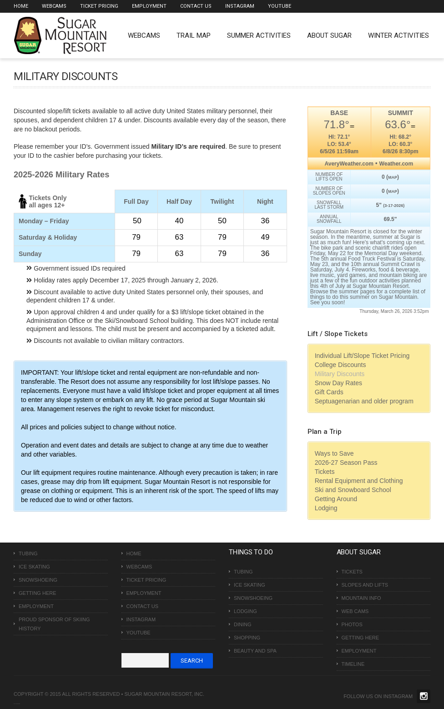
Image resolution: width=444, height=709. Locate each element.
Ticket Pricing (99, 6)
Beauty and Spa (255, 651)
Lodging (326, 508)
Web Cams (355, 611)
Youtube (279, 6)
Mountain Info (361, 598)
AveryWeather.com (349, 164)
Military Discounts (340, 373)
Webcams (54, 6)
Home (21, 6)
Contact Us (196, 6)
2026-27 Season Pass (346, 462)
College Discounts (340, 364)
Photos (352, 624)
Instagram (239, 6)
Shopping (247, 637)
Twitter (423, 696)
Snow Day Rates (338, 383)
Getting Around (336, 499)
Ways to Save (334, 453)
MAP (392, 177)
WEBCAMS (144, 35)
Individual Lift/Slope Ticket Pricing (362, 355)
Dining (243, 624)
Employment (149, 6)
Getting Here (37, 593)
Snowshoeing (38, 580)
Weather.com (396, 164)
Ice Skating (34, 566)
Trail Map (194, 35)
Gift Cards (329, 392)
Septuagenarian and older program (364, 401)
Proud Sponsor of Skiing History (54, 624)
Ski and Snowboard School (353, 489)
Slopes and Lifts (365, 585)
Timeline (353, 664)
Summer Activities (259, 35)
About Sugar (329, 35)
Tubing (28, 553)
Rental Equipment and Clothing (359, 480)
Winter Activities (398, 35)
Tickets (325, 471)
